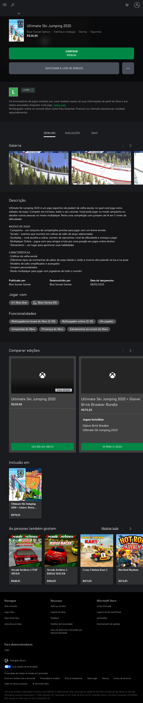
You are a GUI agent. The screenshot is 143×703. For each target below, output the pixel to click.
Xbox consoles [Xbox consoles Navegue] (10, 606)
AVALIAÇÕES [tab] (72, 133)
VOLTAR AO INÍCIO (42, 446)
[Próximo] (130, 145)
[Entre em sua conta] (137, 5)
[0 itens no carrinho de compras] (128, 5)
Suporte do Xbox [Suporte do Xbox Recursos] (58, 612)
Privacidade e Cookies (50, 678)
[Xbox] (10, 13)
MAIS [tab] (94, 133)
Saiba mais (60, 105)
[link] (25, 493)
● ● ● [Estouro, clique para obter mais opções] (128, 68)
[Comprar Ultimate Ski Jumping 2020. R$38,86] (71, 53)
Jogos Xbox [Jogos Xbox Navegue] (9, 612)
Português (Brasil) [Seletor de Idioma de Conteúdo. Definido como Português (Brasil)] (18, 660)
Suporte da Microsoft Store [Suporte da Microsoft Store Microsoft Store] (109, 612)
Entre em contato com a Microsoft (19, 678)
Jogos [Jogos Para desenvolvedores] (6, 650)
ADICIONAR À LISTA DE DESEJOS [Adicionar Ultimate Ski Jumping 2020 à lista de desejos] (64, 68)
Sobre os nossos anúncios (16, 683)
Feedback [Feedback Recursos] (55, 618)
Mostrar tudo (109, 528)
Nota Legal (92, 678)
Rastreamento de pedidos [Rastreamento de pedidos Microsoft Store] (108, 624)
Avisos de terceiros (122, 678)
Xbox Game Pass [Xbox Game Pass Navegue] (11, 618)
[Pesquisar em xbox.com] (13, 5)
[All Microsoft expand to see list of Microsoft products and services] (4, 5)
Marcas (105, 678)
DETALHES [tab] (49, 133)
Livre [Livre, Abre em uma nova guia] (28, 90)
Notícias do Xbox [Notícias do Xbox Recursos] (58, 606)
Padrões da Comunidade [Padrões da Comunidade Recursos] (62, 624)
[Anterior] (123, 145)
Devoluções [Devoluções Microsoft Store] (102, 618)
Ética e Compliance (73, 678)
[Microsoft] (71, 3)
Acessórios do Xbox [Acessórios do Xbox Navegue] (13, 624)
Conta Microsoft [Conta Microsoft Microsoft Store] (104, 606)
